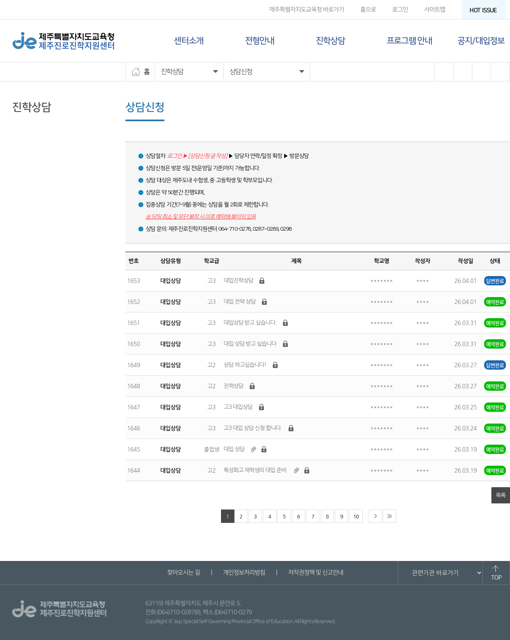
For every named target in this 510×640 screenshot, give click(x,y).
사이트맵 (434, 9)
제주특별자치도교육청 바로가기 (306, 9)
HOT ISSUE (486, 10)
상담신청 (24, 137)
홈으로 (368, 9)
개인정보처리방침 (244, 572)
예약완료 (495, 302)
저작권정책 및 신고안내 (315, 572)
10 (356, 516)
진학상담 (330, 40)
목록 (501, 495)
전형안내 (259, 40)
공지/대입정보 (480, 40)
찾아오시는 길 (183, 572)
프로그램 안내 (409, 40)
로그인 (400, 9)
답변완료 (495, 281)
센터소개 (188, 40)
